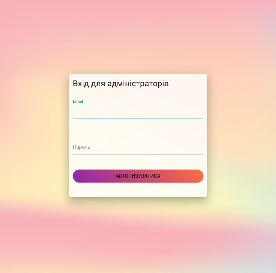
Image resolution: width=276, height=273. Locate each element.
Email (78, 101)
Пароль (82, 147)
